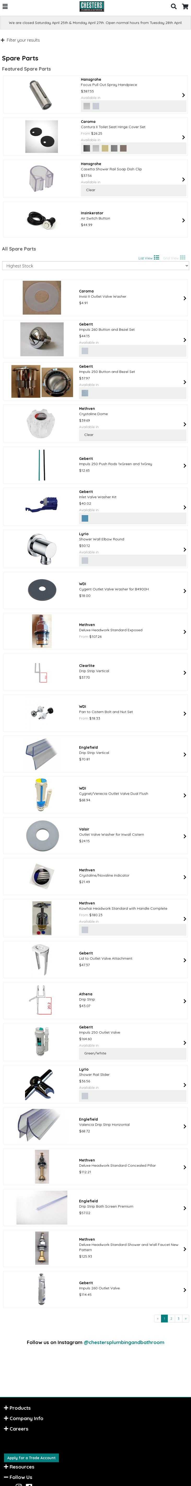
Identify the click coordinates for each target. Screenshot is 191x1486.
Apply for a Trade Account (31, 1458)
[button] (5, 6)
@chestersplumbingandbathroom (124, 1342)
